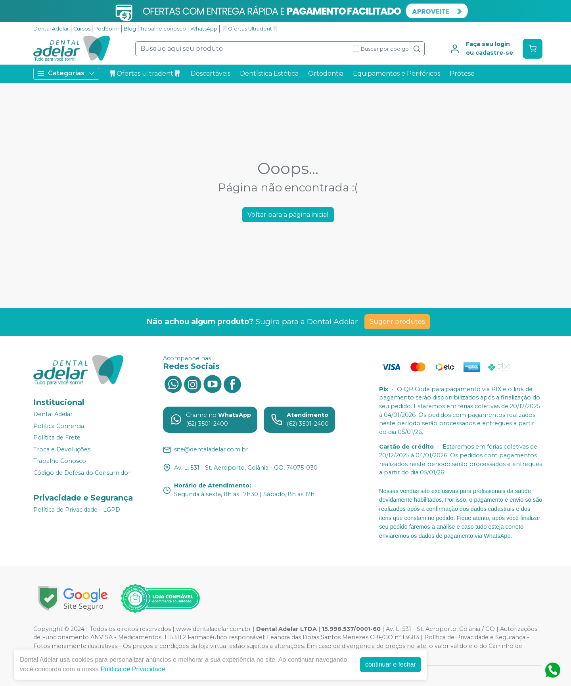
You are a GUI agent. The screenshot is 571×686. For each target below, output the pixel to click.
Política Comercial (59, 426)
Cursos (81, 29)
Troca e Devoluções (61, 449)
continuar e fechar (390, 664)
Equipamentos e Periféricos (396, 73)
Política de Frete (56, 437)
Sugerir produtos (397, 321)
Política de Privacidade (133, 669)
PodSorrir (106, 29)
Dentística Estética (269, 73)
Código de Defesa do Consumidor (81, 472)
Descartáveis (210, 73)
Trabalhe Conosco (59, 461)
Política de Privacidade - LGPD (76, 509)
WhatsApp (203, 29)
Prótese (462, 73)
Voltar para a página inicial (288, 214)
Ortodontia (325, 73)
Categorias (66, 73)
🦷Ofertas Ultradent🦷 (250, 29)
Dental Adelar (51, 29)
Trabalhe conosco (163, 29)
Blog (130, 29)
